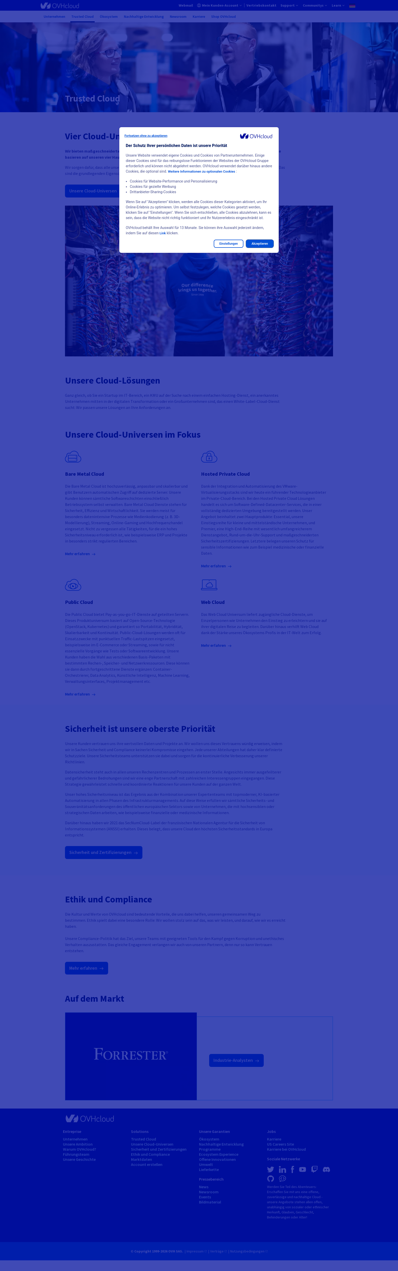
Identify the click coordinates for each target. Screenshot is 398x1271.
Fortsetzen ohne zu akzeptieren (145, 136)
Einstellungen (228, 243)
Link (162, 233)
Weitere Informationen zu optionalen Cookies (204, 171)
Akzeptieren (260, 243)
